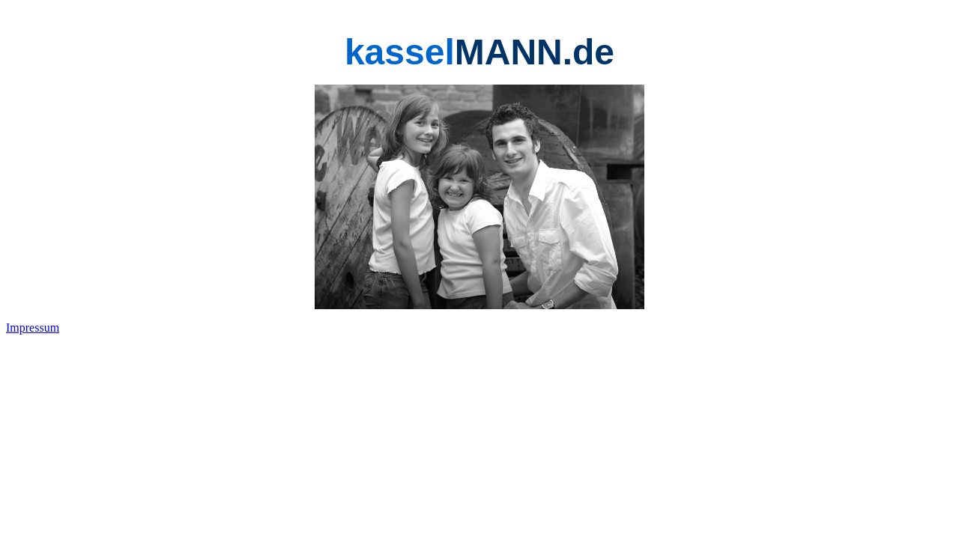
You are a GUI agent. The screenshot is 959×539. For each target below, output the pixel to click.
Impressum (32, 327)
